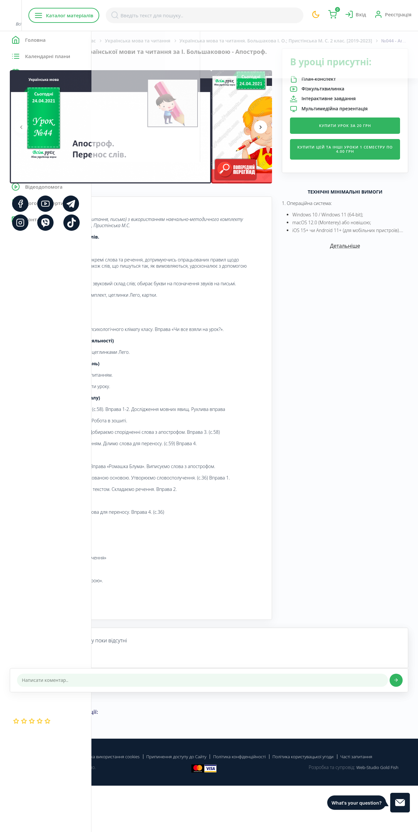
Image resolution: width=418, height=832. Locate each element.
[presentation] (112, 126)
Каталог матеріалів (133, 15)
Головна (111, 40)
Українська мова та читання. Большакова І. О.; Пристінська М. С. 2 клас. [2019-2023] (303, 40)
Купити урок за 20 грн (360, 136)
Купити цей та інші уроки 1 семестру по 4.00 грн (360, 160)
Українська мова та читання (229, 40)
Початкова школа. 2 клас (158, 40)
